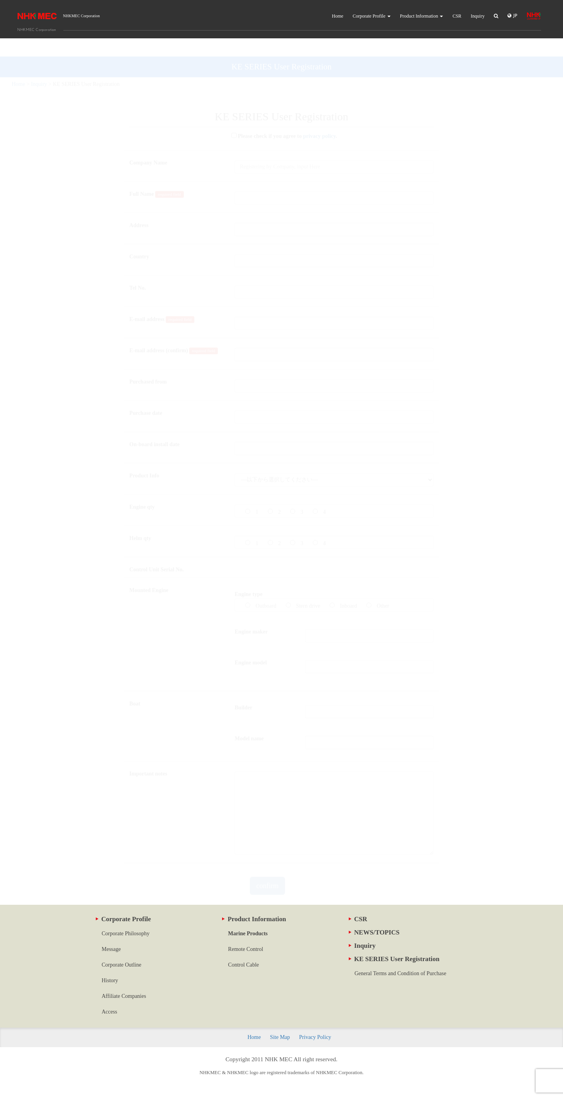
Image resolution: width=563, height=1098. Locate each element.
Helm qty (140, 520)
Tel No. (137, 270)
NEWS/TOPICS (374, 932)
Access (109, 1012)
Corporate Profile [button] (372, 16)
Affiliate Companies (124, 996)
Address (139, 207)
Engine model (251, 644)
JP (512, 15)
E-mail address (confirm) (173, 332)
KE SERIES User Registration (394, 959)
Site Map (280, 1037)
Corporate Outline (121, 965)
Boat (134, 685)
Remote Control (245, 949)
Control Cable (243, 965)
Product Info (144, 457)
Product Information (254, 919)
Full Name (156, 176)
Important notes (148, 755)
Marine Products (247, 933)
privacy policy (319, 118)
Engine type (248, 576)
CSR (456, 16)
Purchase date (145, 395)
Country (139, 238)
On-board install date (154, 426)
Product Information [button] (421, 16)
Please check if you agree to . (281, 118)
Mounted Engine (149, 572)
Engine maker (251, 613)
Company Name (148, 144)
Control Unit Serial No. (156, 551)
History (110, 980)
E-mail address (161, 301)
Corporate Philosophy (126, 933)
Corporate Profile (123, 919)
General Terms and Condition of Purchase (400, 973)
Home (337, 16)
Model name (249, 720)
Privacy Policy (315, 1037)
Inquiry (477, 16)
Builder (243, 689)
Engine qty (142, 489)
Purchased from (148, 364)
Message (111, 949)
